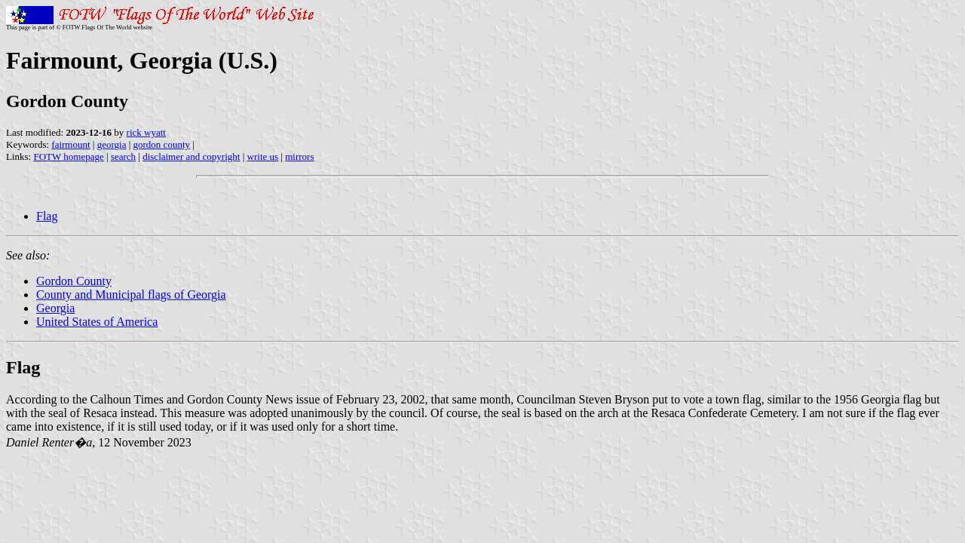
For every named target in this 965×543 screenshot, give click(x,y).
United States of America (97, 321)
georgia (112, 144)
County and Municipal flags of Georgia (131, 294)
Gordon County (74, 281)
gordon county (161, 144)
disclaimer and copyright (191, 156)
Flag (46, 216)
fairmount (70, 144)
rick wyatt (146, 132)
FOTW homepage (68, 156)
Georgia (55, 308)
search (123, 156)
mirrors (299, 156)
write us (263, 156)
